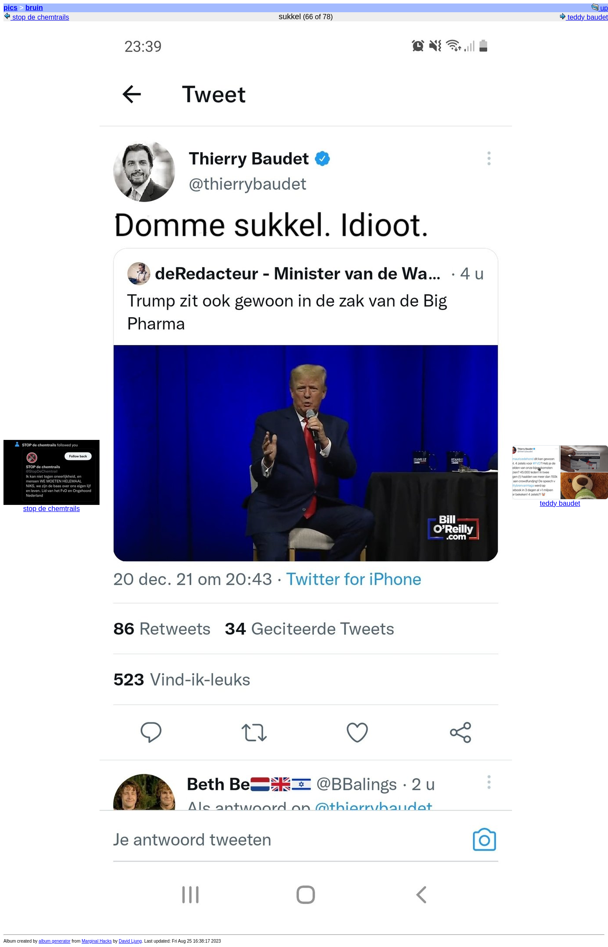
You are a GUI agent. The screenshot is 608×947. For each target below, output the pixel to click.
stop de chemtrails (36, 17)
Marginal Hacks (97, 941)
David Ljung (130, 941)
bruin (34, 7)
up (599, 8)
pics (10, 7)
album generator (55, 941)
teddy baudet (583, 17)
